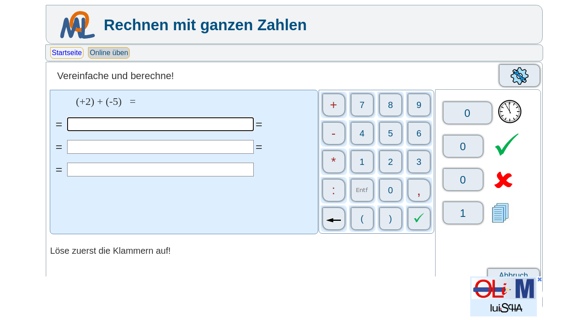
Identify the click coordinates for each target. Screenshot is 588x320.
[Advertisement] (207, 296)
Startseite (67, 52)
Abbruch (513, 275)
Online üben (109, 52)
